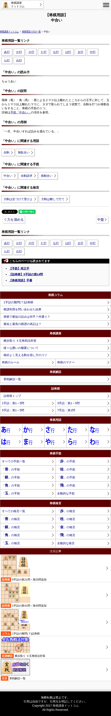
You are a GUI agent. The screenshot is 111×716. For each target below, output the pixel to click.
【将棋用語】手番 (20, 280)
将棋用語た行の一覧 (31, 31)
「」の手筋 (66, 461)
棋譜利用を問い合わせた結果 (22, 309)
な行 (56, 52)
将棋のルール (10, 362)
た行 (44, 52)
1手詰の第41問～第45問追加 (24, 595)
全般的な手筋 (66, 493)
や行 (93, 52)
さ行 (31, 52)
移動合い (47, 175)
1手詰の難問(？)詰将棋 (18, 302)
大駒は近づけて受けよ (18, 199)
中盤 (100, 219)
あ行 (7, 52)
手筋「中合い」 (20, 112)
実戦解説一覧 (12, 379)
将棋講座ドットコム (9, 31)
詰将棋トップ (12, 395)
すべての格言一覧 (13, 511)
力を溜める (15, 219)
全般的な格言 (66, 543)
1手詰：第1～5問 (13, 403)
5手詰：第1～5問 (13, 410)
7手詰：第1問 (66, 410)
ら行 (7, 60)
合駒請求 (26, 175)
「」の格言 (66, 511)
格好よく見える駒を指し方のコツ (25, 355)
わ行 (19, 60)
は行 (68, 52)
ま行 (80, 52)
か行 (19, 52)
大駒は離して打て (52, 199)
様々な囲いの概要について (21, 348)
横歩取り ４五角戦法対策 (20, 340)
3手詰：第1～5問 (68, 403)
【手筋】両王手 (19, 268)
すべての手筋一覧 (13, 461)
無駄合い (24, 152)
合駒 (6, 152)
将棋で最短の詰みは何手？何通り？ (27, 316)
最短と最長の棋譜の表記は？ (22, 324)
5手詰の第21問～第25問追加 (24, 568)
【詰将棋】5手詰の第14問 (26, 274)
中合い (8, 175)
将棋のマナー (66, 362)
